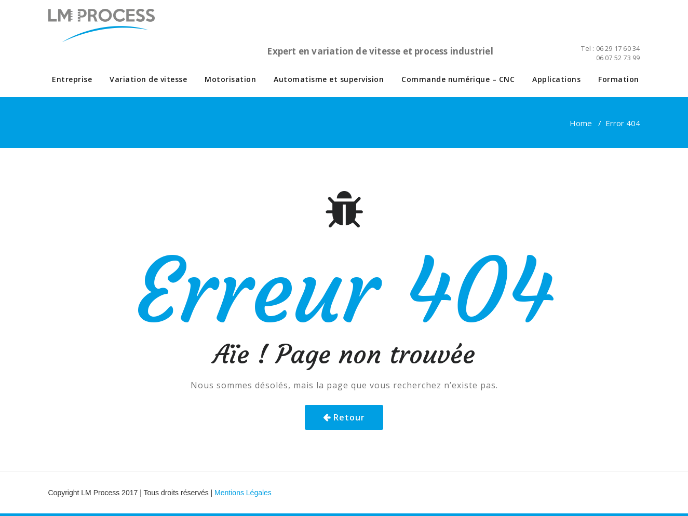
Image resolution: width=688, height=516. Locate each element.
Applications (556, 79)
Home (581, 123)
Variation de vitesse (148, 79)
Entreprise (72, 79)
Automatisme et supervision (329, 79)
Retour (349, 417)
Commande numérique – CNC (458, 79)
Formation (618, 79)
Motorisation (230, 79)
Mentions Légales (243, 492)
